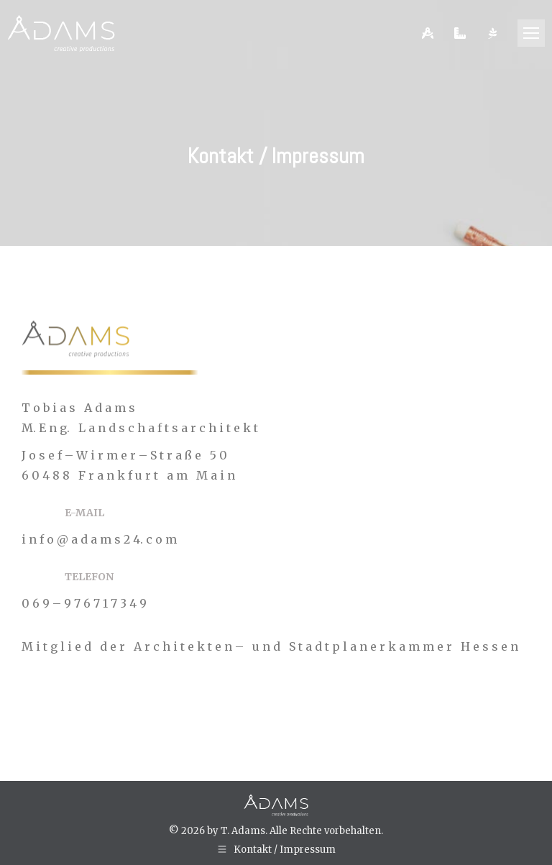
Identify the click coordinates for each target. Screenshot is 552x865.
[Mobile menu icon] (531, 33)
